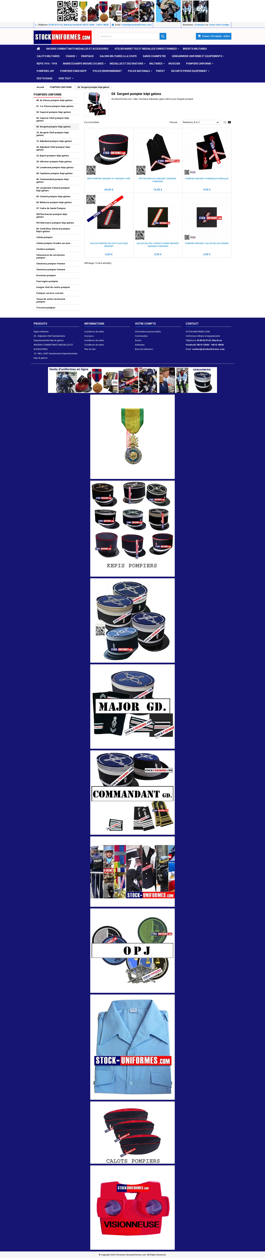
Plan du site (89, 349)
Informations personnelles (148, 331)
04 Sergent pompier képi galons (53, 126)
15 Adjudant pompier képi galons (54, 141)
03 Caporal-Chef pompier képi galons (52, 119)
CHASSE (70, 56)
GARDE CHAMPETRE (154, 56)
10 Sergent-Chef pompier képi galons (52, 133)
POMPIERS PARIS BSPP (73, 71)
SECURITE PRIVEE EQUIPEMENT (189, 71)
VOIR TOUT (64, 78)
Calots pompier (44, 237)
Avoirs (138, 340)
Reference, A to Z (201, 122)
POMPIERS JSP (45, 71)
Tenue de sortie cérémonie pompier (50, 300)
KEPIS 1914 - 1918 (47, 63)
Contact (192, 323)
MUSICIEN (174, 63)
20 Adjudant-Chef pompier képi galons (53, 148)
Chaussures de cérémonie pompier (50, 256)
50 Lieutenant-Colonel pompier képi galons (53, 189)
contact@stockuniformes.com (136, 25)
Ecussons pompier (46, 275)
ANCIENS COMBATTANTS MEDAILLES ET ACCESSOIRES (77, 48)
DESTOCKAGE (44, 78)
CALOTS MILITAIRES (48, 56)
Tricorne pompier (45, 307)
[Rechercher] (132, 36)
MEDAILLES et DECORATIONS (126, 63)
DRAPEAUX (87, 56)
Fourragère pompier (47, 281)
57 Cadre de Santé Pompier (51, 208)
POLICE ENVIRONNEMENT (107, 71)
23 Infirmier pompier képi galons (54, 161)
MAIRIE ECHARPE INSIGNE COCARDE (83, 63)
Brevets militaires (195, 48)
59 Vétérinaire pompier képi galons (55, 223)
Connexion (199, 25)
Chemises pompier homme (50, 269)
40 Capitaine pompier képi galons (54, 173)
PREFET (160, 71)
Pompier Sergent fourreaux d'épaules (206, 178)
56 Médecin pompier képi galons (54, 202)
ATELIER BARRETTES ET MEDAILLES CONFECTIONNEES (146, 48)
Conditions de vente (94, 331)
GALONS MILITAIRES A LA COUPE (118, 56)
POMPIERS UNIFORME (198, 63)
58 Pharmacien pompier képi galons (51, 215)
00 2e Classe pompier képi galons (54, 100)
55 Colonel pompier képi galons (53, 196)
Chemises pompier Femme (50, 263)
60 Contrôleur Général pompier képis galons (53, 230)
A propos (89, 336)
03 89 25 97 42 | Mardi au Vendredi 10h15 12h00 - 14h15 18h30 (79, 25)
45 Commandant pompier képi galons (52, 180)
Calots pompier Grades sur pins (53, 243)
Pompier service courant (49, 293)
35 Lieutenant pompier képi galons (55, 167)
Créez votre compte (219, 25)
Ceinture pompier (45, 249)
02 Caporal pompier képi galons (53, 112)
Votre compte (145, 323)
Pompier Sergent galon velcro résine (206, 243)
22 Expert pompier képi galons (52, 155)
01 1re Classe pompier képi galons (55, 106)
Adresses (139, 344)
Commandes (141, 336)
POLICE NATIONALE (139, 71)
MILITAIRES (155, 63)
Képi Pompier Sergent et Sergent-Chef (108, 178)
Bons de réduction (144, 349)
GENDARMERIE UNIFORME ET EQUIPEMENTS (197, 56)
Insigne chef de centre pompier (53, 287)
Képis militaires (41, 331)
